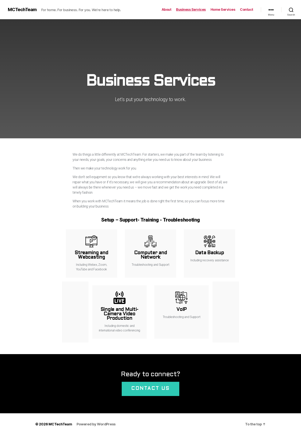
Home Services (223, 9)
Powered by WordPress (96, 424)
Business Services (191, 9)
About (166, 9)
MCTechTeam (22, 9)
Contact (246, 9)
